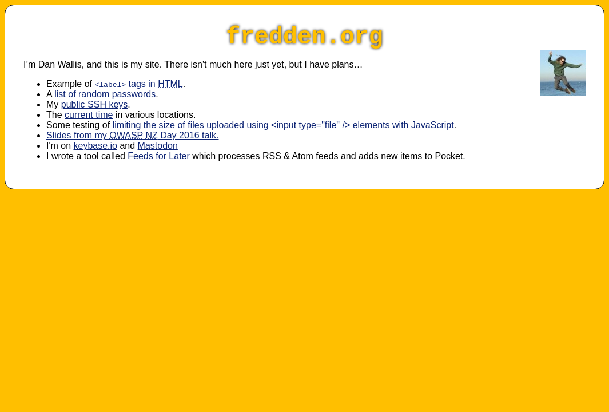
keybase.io (96, 145)
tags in (138, 84)
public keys (94, 104)
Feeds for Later (159, 156)
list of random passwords (105, 94)
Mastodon (158, 145)
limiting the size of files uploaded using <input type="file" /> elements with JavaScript (283, 125)
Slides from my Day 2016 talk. (132, 135)
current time (89, 115)
